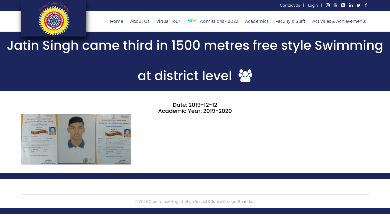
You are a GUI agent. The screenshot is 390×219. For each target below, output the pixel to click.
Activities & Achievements (339, 21)
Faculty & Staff (290, 21)
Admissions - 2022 (214, 21)
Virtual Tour (168, 21)
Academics (256, 21)
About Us (139, 21)
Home (116, 21)
